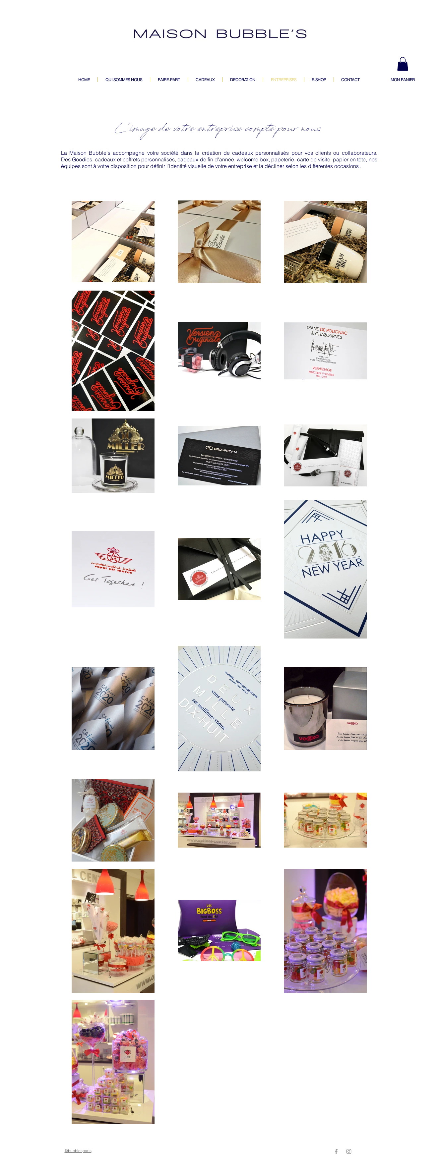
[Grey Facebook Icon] (336, 1151)
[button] (402, 64)
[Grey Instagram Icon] (348, 1151)
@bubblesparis (78, 1150)
